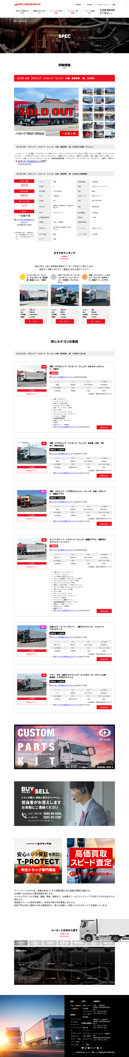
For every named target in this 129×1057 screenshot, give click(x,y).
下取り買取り (87, 1036)
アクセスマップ (87, 1011)
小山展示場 (74, 1008)
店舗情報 (78, 4)
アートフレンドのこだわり (76, 1020)
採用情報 (85, 1017)
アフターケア (75, 1025)
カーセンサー (87, 1033)
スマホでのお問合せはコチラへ (31, 161)
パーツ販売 (86, 1045)
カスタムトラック (87, 1040)
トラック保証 (75, 1042)
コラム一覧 (74, 1045)
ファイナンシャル (76, 1028)
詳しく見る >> (34, 321)
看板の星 (85, 1027)
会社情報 (89, 4)
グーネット (86, 1030)
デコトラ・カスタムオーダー (76, 1034)
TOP (15, 21)
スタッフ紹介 (87, 1014)
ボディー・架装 (76, 1039)
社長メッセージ (87, 1006)
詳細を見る (104, 427)
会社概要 (85, 1008)
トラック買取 (89, 12)
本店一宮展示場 (76, 1006)
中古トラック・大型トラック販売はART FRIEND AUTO (98, 1052)
